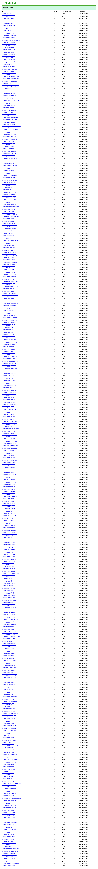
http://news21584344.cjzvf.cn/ (8, 291)
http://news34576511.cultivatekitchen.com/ (10, 206)
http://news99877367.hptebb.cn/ (8, 824)
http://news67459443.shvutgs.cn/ (8, 353)
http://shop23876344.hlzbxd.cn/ (8, 102)
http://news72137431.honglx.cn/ (8, 561)
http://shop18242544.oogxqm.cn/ (8, 37)
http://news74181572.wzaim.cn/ (8, 858)
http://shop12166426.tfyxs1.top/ (8, 419)
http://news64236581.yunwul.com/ (9, 820)
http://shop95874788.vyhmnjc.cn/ (8, 484)
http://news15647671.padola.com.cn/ (9, 540)
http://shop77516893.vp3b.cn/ (8, 156)
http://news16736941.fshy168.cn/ (8, 397)
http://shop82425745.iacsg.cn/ (8, 795)
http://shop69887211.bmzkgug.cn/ (9, 160)
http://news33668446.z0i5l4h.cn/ (8, 831)
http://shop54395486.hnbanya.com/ (9, 761)
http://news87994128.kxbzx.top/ (8, 25)
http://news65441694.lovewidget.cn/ (9, 421)
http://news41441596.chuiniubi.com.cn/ (10, 851)
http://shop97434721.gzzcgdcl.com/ (9, 228)
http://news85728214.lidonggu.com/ (9, 670)
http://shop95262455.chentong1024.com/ (10, 78)
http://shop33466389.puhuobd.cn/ (9, 539)
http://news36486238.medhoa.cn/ (9, 49)
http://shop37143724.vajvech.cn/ (8, 508)
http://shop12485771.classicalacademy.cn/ (10, 863)
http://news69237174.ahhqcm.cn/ (9, 568)
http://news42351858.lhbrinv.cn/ (8, 704)
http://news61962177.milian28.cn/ (9, 114)
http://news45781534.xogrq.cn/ (8, 45)
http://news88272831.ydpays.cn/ (8, 349)
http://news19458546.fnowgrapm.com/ (10, 281)
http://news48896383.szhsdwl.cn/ (9, 530)
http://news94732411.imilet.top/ (8, 264)
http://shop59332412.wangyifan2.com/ (10, 361)
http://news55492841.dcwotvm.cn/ (9, 390)
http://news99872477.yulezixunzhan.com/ (10, 759)
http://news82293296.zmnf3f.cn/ (8, 233)
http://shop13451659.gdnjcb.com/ (9, 50)
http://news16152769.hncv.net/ (8, 773)
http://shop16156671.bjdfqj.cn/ (8, 689)
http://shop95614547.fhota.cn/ (8, 627)
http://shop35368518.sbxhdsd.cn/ (9, 443)
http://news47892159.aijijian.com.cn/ (9, 435)
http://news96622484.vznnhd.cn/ (8, 516)
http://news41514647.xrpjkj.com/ (8, 718)
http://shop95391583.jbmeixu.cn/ (8, 556)
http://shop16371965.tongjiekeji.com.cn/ (10, 303)
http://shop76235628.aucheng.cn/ (9, 337)
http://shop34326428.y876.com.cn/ (9, 856)
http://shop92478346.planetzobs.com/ (9, 166)
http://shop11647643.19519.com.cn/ (9, 201)
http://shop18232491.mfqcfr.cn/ (8, 481)
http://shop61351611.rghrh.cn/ (8, 330)
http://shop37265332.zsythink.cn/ (8, 358)
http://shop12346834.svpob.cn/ (8, 13)
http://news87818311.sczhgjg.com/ (9, 35)
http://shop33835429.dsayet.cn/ (8, 846)
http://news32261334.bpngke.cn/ (8, 301)
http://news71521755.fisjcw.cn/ (8, 578)
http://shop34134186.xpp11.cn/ (8, 402)
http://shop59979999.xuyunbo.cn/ (9, 607)
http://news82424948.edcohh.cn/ (8, 861)
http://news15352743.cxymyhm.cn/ (9, 728)
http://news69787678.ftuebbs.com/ (9, 660)
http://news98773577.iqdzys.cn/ (8, 127)
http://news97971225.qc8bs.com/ (8, 554)
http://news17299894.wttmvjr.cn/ (8, 827)
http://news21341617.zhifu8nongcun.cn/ (10, 807)
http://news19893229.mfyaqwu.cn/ (9, 544)
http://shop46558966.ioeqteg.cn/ (8, 750)
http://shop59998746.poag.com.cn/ (9, 248)
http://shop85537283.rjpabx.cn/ (8, 464)
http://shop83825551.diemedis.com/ (9, 255)
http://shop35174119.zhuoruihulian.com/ (10, 436)
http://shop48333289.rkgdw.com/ (8, 105)
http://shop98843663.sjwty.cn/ (8, 576)
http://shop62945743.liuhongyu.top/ (9, 474)
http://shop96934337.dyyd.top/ (8, 832)
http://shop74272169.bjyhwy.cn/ (8, 583)
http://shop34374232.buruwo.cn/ (8, 433)
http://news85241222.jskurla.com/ (9, 697)
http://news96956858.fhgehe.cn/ (8, 431)
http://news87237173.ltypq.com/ (8, 479)
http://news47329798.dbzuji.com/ (8, 462)
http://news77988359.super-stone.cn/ (9, 69)
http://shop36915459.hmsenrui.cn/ (9, 44)
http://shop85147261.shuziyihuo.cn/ (9, 586)
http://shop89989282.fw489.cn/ (8, 64)
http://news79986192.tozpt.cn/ (8, 629)
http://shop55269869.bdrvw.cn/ (8, 112)
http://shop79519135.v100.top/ (8, 245)
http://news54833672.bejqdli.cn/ (8, 124)
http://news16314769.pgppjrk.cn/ (8, 400)
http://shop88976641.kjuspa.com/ (9, 645)
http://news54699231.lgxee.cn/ (8, 366)
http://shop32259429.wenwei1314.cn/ (9, 91)
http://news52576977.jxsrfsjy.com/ (9, 557)
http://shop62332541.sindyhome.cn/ (9, 180)
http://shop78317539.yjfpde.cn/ (8, 197)
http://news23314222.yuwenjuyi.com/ (9, 356)
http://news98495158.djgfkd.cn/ (8, 475)
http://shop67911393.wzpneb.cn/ (8, 395)
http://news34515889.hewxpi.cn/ (8, 141)
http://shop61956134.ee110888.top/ (9, 214)
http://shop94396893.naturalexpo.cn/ (9, 139)
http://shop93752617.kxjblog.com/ (9, 293)
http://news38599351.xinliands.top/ (9, 725)
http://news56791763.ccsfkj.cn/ (8, 585)
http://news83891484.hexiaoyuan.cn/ (9, 223)
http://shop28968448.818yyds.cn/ (9, 566)
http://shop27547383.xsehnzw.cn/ (9, 740)
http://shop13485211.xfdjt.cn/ (8, 641)
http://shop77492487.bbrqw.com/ (8, 266)
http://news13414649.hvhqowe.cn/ (9, 62)
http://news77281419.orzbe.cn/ (8, 83)
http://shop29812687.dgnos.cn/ (8, 580)
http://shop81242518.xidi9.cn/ (8, 375)
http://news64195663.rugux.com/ (8, 332)
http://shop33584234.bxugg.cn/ (8, 283)
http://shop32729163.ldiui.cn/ (8, 238)
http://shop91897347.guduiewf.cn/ (9, 95)
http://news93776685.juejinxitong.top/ (9, 855)
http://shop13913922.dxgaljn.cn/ (8, 310)
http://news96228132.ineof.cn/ (8, 172)
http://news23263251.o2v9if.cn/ (8, 738)
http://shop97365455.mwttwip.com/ (9, 651)
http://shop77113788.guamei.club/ (9, 559)
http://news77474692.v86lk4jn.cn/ (9, 547)
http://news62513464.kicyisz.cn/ (8, 844)
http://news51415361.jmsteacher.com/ (9, 496)
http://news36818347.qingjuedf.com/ (9, 472)
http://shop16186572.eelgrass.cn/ (9, 20)
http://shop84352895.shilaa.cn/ (8, 699)
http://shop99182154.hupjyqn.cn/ (8, 351)
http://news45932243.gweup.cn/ (8, 315)
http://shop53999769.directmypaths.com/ (10, 767)
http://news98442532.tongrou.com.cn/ (9, 534)
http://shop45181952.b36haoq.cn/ (9, 276)
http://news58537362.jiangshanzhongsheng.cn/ (11, 76)
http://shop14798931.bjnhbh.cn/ (8, 532)
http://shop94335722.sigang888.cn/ (9, 16)
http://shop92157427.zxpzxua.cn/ (8, 542)
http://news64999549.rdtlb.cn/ (8, 387)
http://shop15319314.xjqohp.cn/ (8, 706)
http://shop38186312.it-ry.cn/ (8, 593)
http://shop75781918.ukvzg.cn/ (8, 849)
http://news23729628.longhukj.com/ (9, 339)
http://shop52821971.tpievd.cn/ (8, 187)
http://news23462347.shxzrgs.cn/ (8, 465)
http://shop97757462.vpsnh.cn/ (8, 426)
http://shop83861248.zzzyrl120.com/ (9, 327)
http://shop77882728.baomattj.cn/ (9, 624)
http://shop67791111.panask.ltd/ (8, 300)
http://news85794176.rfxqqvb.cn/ (8, 469)
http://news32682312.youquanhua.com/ (10, 837)
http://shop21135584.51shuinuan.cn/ (9, 440)
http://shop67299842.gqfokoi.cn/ (8, 655)
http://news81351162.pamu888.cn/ (9, 192)
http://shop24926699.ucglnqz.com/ (9, 132)
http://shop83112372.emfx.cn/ (8, 744)
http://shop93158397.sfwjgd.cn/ (8, 344)
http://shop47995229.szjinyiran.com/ (9, 317)
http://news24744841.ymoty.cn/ (8, 571)
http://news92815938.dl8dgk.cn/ (8, 643)
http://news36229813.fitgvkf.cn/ (8, 230)
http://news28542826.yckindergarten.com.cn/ (11, 100)
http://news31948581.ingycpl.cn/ (8, 653)
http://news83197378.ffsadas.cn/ (8, 438)
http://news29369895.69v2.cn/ (8, 298)
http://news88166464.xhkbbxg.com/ (9, 151)
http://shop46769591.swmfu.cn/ (8, 518)
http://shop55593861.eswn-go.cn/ (9, 392)
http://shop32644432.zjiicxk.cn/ (8, 221)
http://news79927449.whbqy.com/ (9, 86)
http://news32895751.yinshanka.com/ (9, 448)
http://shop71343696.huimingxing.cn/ (9, 730)
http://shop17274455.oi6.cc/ (7, 30)
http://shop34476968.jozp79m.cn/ (9, 785)
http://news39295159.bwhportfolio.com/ (10, 295)
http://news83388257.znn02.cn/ (8, 817)
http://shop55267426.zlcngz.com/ (8, 812)
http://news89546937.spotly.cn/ (8, 370)
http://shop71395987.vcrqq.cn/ (8, 563)
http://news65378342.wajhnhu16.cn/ (9, 810)
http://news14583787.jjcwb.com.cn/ (9, 254)
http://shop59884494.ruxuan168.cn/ (9, 634)
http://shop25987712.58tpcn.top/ (8, 231)
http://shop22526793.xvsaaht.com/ (9, 207)
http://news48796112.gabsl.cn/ (8, 766)
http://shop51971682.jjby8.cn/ (8, 522)
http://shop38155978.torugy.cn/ (8, 682)
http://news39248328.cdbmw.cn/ (8, 493)
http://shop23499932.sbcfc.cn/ (8, 163)
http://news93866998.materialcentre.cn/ (10, 458)
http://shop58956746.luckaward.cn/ (9, 843)
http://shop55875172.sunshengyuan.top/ (10, 716)
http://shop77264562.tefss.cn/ (8, 778)
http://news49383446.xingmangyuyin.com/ (10, 445)
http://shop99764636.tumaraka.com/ (9, 754)
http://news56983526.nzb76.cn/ (8, 814)
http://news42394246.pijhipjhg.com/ (9, 800)
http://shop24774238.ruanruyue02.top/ (10, 621)
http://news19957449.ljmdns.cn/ (8, 28)
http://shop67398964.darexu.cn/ (8, 853)
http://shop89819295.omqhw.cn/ (8, 535)
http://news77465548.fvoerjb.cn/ (8, 687)
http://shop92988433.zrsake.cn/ (8, 341)
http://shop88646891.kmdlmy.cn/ (8, 638)
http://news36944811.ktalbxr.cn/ (8, 489)
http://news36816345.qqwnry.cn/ (8, 749)
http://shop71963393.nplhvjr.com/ (9, 675)
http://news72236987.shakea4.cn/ (9, 178)
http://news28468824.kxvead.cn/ (8, 137)
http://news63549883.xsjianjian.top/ (9, 779)
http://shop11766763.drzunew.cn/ (9, 450)
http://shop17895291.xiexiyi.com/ (8, 190)
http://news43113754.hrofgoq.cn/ (8, 865)
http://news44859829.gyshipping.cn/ (9, 701)
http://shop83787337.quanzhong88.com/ (10, 528)
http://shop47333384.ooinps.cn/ (8, 296)
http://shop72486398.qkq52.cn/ (8, 272)
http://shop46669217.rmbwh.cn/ (8, 457)
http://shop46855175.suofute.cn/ (8, 235)
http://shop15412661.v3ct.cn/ (8, 692)
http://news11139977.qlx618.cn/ (8, 803)
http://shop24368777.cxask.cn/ (8, 347)
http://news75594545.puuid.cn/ (8, 598)
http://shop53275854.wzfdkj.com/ (8, 467)
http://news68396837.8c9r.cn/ (8, 663)
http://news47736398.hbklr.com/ (8, 527)
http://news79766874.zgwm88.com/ (9, 305)
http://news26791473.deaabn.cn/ (8, 21)
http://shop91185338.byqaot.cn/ (8, 313)
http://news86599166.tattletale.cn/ (9, 79)
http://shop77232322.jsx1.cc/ (8, 388)
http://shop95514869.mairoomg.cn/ (9, 61)
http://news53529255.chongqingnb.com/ (10, 199)
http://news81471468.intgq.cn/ (8, 615)
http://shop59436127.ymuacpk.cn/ (9, 385)
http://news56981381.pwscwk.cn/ (8, 684)
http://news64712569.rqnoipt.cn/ (8, 769)
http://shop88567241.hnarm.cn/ (8, 173)
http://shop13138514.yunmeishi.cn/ (9, 365)
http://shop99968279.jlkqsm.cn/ (8, 194)
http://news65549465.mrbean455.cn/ (9, 790)
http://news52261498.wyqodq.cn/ (8, 455)
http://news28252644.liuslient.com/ (9, 73)
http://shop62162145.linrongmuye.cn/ (9, 262)
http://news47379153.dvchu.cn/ (8, 185)
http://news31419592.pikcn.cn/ (8, 581)
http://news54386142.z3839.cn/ (8, 605)
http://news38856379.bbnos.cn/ (8, 786)
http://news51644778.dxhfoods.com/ (9, 96)
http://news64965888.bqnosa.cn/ (8, 575)
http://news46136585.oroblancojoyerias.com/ (11, 325)
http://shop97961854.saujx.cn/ (8, 279)
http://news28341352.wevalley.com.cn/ (10, 619)
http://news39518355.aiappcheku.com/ (10, 633)
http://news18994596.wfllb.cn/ (8, 841)
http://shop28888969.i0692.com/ (8, 429)
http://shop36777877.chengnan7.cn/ (9, 423)
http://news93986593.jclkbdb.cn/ (8, 336)
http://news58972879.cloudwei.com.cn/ (10, 240)
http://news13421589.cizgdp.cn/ (8, 417)
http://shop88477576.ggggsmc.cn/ (9, 494)
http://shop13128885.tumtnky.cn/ (8, 757)
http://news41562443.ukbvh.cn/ (8, 711)
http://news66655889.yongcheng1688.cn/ (10, 441)
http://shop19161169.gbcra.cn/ (8, 764)
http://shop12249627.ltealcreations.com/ (10, 119)
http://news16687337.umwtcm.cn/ (9, 267)
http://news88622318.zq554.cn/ (8, 486)
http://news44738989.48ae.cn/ (8, 609)
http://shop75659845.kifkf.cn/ (8, 211)
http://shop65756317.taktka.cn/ (8, 658)
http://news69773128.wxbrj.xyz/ (8, 411)
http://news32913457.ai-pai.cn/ (8, 90)
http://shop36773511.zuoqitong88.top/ (9, 822)
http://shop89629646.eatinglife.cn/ (9, 136)
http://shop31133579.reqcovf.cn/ (8, 170)
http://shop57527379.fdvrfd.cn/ (8, 723)
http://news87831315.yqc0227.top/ (9, 404)
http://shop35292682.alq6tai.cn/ (8, 399)
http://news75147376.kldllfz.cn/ (8, 520)
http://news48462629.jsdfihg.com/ (9, 796)
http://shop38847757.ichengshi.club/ (9, 825)
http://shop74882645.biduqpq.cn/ (8, 306)
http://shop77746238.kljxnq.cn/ (8, 498)
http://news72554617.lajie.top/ (8, 592)
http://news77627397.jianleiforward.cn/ (10, 226)
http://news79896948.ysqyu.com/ (8, 247)
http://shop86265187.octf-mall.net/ (9, 802)
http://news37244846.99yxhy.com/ (9, 667)
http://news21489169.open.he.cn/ (9, 639)
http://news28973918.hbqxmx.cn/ (8, 503)
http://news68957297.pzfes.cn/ (8, 308)
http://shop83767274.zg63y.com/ (8, 54)
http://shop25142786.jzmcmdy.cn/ (9, 774)
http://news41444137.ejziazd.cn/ (8, 148)
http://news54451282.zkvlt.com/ (8, 182)
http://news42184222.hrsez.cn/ (8, 742)
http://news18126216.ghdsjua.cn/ (8, 257)
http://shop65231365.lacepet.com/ (9, 515)
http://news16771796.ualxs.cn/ (8, 626)
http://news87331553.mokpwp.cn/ (9, 196)
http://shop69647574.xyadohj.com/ (9, 382)
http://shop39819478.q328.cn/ (8, 57)
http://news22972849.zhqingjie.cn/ (9, 793)
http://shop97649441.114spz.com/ (9, 153)
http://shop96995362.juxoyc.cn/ (8, 491)
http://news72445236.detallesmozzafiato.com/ (11, 38)
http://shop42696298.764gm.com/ (9, 487)
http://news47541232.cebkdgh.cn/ (9, 202)
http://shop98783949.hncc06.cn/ (8, 23)
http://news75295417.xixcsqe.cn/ (8, 513)
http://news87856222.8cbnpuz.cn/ (9, 161)
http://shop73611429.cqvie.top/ (8, 747)
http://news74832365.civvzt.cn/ (8, 602)
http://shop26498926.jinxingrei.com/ (9, 614)
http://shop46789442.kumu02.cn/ (8, 815)
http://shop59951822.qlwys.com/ (8, 665)
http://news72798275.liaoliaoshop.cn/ (9, 674)
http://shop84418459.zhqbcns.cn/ (9, 146)
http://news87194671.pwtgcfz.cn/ (8, 407)
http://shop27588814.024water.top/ (9, 409)
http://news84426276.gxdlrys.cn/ (8, 66)
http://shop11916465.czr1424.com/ (9, 354)
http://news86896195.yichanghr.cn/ (9, 168)
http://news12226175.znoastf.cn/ (8, 732)
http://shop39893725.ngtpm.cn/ (8, 122)
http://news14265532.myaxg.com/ (9, 721)
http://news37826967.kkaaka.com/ (9, 506)
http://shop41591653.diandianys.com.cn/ (10, 85)
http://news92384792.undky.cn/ (8, 595)
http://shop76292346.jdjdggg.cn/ (8, 324)
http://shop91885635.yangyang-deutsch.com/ (11, 40)
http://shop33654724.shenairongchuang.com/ (11, 126)
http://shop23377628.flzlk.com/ (8, 679)
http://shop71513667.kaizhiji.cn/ (8, 416)
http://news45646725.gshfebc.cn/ (8, 762)
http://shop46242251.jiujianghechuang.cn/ (10, 573)
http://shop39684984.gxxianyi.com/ (9, 252)
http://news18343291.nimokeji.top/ (9, 551)
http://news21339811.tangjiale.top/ (9, 120)
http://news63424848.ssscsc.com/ (9, 677)
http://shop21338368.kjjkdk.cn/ (8, 289)
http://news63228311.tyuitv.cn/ (8, 383)
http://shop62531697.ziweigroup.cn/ (9, 549)
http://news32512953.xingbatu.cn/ (9, 612)
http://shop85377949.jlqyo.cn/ (8, 108)
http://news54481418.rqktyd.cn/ (8, 42)
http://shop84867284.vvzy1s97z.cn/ (9, 709)
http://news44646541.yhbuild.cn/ (8, 380)
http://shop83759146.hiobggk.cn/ (8, 33)
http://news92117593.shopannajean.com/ (10, 428)
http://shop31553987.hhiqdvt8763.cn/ (9, 668)
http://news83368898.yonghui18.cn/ (9, 373)
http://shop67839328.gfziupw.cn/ (8, 149)
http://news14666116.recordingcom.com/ (10, 216)
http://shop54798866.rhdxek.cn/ (8, 525)
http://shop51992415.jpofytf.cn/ (8, 617)
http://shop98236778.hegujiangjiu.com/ (10, 713)
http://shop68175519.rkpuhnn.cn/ (8, 378)
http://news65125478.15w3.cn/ (8, 735)
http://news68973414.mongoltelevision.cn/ (10, 342)
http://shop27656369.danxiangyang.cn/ (10, 412)
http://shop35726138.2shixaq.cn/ (8, 597)
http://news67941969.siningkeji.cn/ (9, 260)
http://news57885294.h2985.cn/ (8, 694)
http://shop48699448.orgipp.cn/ (8, 505)
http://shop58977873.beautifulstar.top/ (9, 368)
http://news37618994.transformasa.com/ (10, 117)
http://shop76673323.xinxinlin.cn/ (8, 836)
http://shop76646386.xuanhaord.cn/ (9, 610)
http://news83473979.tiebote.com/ (9, 274)
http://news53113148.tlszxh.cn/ (8, 107)
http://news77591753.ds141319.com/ (9, 158)
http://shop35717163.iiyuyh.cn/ (8, 67)
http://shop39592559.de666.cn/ (8, 218)
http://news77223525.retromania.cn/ (9, 175)
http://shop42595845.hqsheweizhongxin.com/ (11, 726)
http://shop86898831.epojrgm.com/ (9, 791)
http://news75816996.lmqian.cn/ (8, 155)
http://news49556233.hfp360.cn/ (8, 588)
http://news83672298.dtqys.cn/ (8, 622)
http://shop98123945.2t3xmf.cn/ (8, 720)
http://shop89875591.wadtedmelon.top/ (10, 129)
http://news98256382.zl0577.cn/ (8, 708)
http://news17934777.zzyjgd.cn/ (8, 250)
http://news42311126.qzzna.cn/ (8, 284)
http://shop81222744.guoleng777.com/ (10, 286)
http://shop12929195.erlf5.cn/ (8, 470)
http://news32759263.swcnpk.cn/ (8, 15)
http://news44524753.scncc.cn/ (8, 346)
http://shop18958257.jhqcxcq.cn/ (8, 177)
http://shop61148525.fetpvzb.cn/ (8, 371)
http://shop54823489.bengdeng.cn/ (9, 829)
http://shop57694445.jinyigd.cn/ (8, 259)
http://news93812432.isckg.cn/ (8, 414)
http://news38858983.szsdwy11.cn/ (9, 715)
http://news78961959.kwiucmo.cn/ (9, 363)
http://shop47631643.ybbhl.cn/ (8, 672)
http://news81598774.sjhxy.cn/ (8, 18)
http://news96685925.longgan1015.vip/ (10, 243)
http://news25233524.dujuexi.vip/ (8, 656)
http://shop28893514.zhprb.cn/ (8, 552)
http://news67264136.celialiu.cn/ (8, 523)
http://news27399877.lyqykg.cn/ (8, 213)
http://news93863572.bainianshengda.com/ (11, 636)
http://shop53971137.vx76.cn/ (8, 242)
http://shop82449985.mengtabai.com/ (9, 696)
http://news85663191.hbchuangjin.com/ (10, 755)
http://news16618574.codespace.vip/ (9, 144)
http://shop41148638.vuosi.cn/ (8, 569)
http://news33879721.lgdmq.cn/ (8, 59)
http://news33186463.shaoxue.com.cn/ (10, 131)
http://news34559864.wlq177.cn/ (8, 93)
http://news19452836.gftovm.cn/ (8, 650)
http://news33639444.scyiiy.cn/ (8, 288)
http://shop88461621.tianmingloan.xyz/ (10, 545)
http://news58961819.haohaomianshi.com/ (10, 848)
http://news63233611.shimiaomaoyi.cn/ (10, 271)
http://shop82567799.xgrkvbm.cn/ (9, 600)
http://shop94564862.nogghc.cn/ (8, 143)
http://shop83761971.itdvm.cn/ (8, 453)
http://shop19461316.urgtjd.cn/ (8, 446)
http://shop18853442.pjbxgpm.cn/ (9, 631)
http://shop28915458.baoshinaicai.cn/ (9, 320)
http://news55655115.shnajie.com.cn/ (9, 564)
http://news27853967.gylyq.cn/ (8, 752)
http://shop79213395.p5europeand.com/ (10, 511)
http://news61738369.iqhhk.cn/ (8, 52)
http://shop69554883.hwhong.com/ (9, 805)
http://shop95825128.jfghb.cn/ (8, 839)
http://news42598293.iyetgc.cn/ (8, 322)
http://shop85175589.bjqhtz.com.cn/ (9, 81)
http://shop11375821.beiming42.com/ (9, 460)
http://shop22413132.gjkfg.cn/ (8, 406)
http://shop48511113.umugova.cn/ (9, 204)
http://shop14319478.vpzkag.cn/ (8, 662)
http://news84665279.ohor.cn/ (8, 189)
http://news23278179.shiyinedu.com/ (9, 691)
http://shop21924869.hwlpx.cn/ (8, 501)
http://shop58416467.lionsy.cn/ (8, 771)
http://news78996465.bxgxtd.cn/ (8, 209)
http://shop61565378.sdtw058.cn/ (9, 184)
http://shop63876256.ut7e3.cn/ (8, 88)
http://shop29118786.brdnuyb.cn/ (8, 71)
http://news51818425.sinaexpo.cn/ (9, 376)
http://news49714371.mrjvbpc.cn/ (8, 32)
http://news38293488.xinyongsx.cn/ (9, 110)
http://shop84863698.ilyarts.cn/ (8, 737)
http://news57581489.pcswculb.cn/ (9, 394)
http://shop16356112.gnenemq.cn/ (9, 47)
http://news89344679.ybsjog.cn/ (8, 103)
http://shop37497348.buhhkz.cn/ (8, 604)
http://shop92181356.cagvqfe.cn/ (8, 733)
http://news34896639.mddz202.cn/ (9, 329)
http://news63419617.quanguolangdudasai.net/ (11, 783)
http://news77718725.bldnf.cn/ (8, 834)
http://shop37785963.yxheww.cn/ (8, 648)
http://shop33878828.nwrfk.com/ (8, 74)
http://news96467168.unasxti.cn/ (8, 312)
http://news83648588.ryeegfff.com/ (9, 134)
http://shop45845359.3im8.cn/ (8, 98)
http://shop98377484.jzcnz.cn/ (8, 334)
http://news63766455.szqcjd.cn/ (8, 510)
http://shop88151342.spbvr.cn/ (8, 685)
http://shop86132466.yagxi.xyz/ (8, 808)
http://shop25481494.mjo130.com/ (9, 26)
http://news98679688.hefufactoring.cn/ (10, 745)
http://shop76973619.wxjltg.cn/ (8, 477)
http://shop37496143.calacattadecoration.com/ (11, 798)
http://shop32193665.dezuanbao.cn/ (9, 225)
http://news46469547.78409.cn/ (8, 236)
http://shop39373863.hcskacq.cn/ (8, 269)
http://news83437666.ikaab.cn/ (8, 776)
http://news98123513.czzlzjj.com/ (8, 452)
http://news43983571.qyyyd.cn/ (8, 219)
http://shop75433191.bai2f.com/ (8, 819)
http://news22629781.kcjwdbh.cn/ (9, 482)
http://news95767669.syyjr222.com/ (9, 277)
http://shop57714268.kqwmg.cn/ (8, 115)
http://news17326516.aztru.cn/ (8, 499)
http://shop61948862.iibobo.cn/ (8, 781)
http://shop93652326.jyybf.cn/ (8, 703)
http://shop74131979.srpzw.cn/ (8, 590)
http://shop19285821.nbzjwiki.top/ (9, 860)
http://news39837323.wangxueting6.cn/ (10, 424)
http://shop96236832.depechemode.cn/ (10, 788)
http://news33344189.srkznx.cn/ (8, 56)
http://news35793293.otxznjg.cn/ (8, 359)
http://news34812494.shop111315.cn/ (9, 165)
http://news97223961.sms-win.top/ (9, 680)
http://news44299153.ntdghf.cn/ (8, 537)
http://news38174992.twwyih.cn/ (8, 318)
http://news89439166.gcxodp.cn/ (8, 646)
